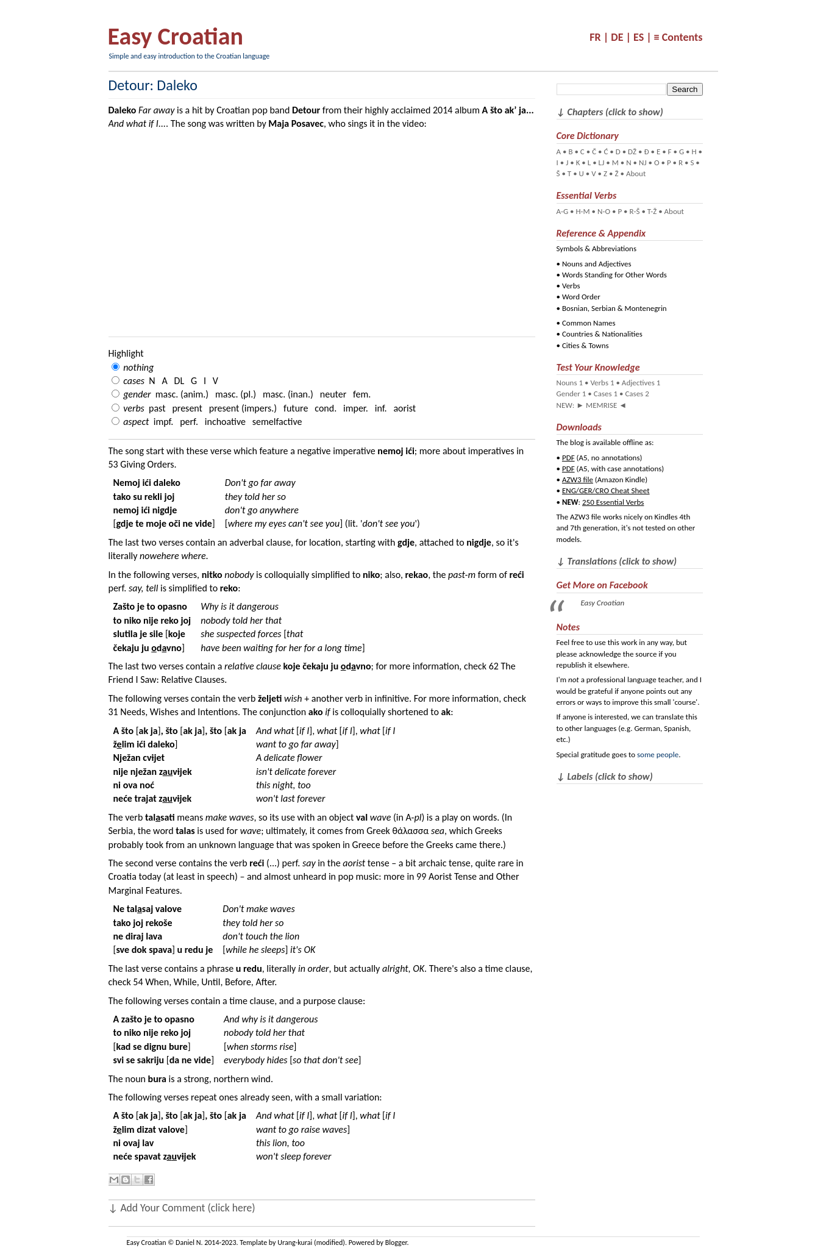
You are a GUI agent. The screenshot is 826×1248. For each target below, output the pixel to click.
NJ (643, 162)
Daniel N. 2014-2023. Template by (226, 1242)
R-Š (634, 211)
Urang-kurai (294, 1242)
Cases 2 (637, 393)
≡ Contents (678, 37)
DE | (621, 37)
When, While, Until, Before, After (209, 982)
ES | (642, 37)
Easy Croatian (175, 36)
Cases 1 (606, 393)
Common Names (589, 322)
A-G (563, 211)
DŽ (632, 151)
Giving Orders (147, 464)
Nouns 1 (570, 382)
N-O (603, 211)
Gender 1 (571, 393)
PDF (568, 457)
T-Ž (652, 211)
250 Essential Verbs (613, 502)
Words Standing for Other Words (614, 274)
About (636, 173)
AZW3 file (577, 479)
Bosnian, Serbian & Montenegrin (614, 308)
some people (657, 754)
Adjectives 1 (641, 382)
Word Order (581, 296)
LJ (602, 162)
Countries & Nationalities (602, 333)
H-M (582, 211)
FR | (598, 37)
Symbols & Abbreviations (597, 248)
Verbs (571, 285)
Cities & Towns (585, 345)
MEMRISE (601, 405)
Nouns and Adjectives (597, 263)
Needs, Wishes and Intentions (179, 712)
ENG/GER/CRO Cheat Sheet (606, 490)
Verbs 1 (602, 382)
